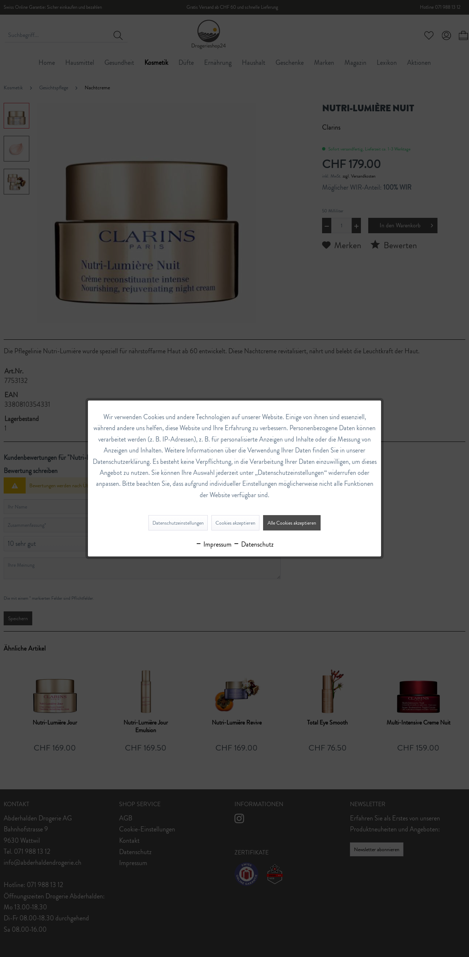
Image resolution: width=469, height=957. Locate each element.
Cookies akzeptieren (235, 522)
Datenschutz (253, 544)
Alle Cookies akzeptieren (291, 522)
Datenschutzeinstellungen (178, 522)
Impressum (213, 544)
